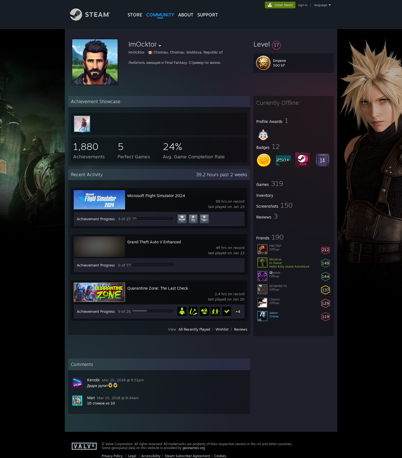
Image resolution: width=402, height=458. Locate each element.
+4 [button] (238, 311)
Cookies (220, 456)
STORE (135, 15)
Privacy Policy (112, 456)
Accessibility (151, 456)
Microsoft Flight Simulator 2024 (156, 195)
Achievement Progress (96, 219)
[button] (293, 44)
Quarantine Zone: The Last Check (157, 288)
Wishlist (222, 329)
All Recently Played (194, 329)
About (185, 15)
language (320, 5)
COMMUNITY (160, 15)
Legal (132, 456)
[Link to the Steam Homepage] (94, 19)
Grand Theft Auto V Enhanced (154, 241)
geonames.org (194, 448)
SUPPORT (207, 15)
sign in (302, 5)
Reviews (240, 329)
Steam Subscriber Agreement (187, 456)
